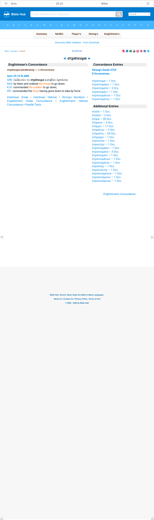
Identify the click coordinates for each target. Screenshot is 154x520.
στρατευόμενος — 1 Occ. (107, 180)
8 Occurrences (100, 73)
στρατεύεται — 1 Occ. (105, 170)
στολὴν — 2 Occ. (102, 115)
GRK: (10, 79)
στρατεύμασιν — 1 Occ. (106, 84)
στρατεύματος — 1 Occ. (106, 99)
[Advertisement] (77, 246)
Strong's (14, 51)
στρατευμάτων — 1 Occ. (106, 95)
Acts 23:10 (13, 76)
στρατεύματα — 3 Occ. (105, 88)
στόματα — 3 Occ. (102, 122)
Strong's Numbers (73, 97)
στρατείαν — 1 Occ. (104, 140)
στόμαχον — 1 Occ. (103, 137)
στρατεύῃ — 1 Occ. (103, 166)
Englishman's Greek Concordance (29, 101)
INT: (9, 91)
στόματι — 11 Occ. (103, 126)
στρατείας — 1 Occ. (104, 144)
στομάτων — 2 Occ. (103, 129)
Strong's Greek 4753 (104, 70)
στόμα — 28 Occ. (102, 119)
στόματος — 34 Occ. (104, 133)
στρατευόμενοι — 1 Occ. (106, 177)
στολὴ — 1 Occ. (101, 111)
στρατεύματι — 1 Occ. (105, 91)
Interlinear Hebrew (45, 97)
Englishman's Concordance (119, 194)
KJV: (10, 87)
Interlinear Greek (17, 97)
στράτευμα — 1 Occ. (104, 80)
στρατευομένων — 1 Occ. (107, 173)
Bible (7, 51)
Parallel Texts (33, 104)
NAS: (10, 83)
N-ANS (25, 76)
